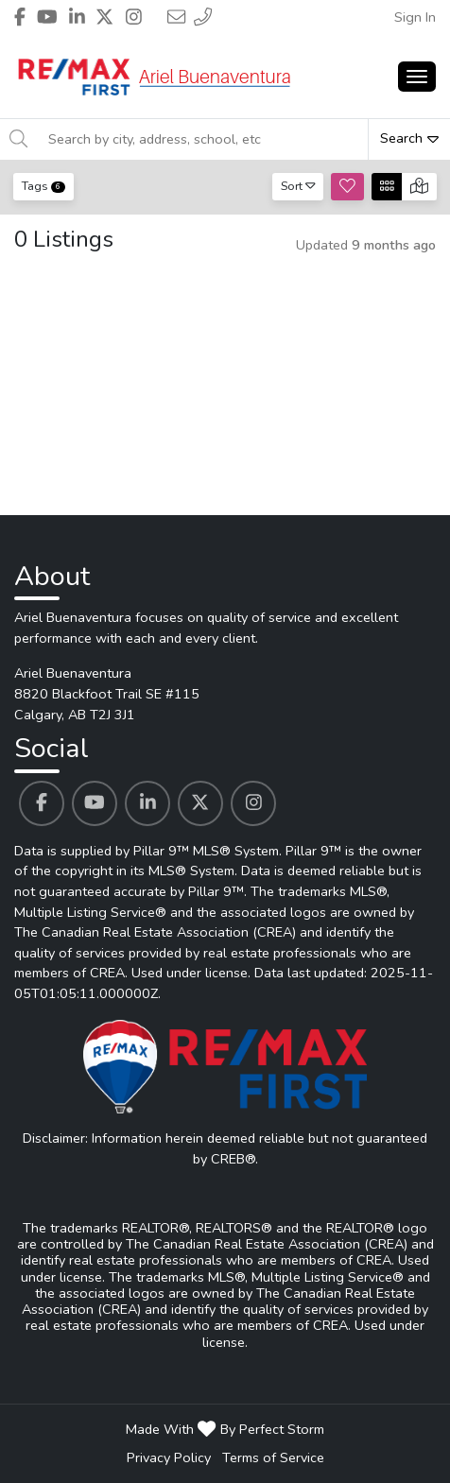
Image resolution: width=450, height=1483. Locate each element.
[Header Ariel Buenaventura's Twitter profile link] (104, 17)
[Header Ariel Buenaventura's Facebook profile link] (20, 17)
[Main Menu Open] (417, 76)
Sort (298, 186)
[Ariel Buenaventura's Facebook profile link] (41, 803)
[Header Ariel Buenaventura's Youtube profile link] (47, 17)
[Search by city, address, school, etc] (202, 139)
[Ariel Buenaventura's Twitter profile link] (200, 803)
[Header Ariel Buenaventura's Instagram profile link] (134, 17)
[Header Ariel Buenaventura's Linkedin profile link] (77, 17)
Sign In (415, 17)
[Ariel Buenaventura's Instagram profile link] (253, 803)
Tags (43, 186)
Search (409, 138)
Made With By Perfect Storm (224, 1429)
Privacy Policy (169, 1457)
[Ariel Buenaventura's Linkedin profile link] (147, 803)
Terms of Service (273, 1457)
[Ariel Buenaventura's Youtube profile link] (94, 803)
